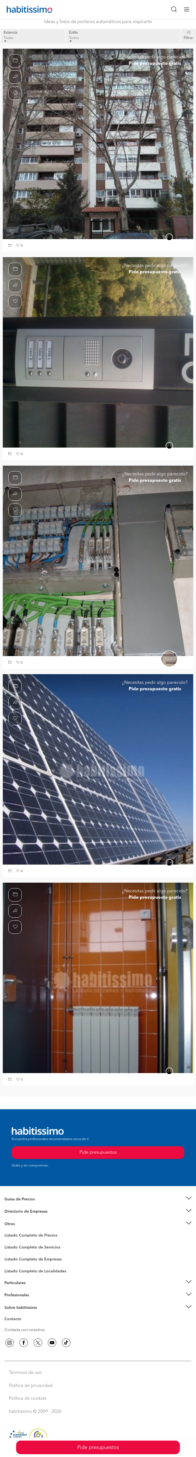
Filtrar (188, 38)
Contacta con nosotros (24, 1330)
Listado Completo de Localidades (35, 1271)
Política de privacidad (31, 1386)
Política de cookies (27, 1398)
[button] (10, 245)
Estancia (10, 32)
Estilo (73, 32)
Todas (8, 39)
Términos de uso (25, 1373)
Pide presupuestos (98, 1447)
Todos (74, 39)
